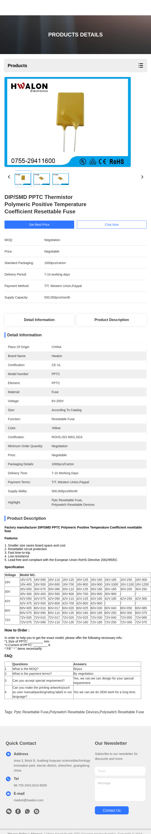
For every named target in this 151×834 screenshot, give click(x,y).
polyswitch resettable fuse (122, 720)
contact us (112, 818)
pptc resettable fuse (31, 720)
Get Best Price (39, 224)
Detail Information (39, 320)
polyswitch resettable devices (74, 720)
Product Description (111, 320)
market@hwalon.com (28, 808)
